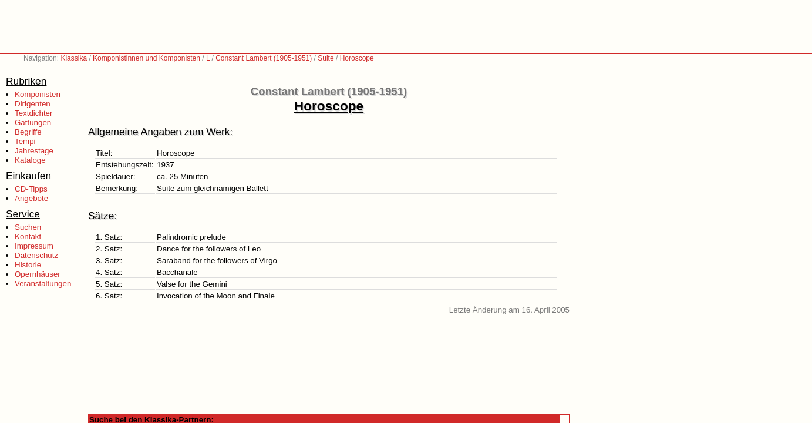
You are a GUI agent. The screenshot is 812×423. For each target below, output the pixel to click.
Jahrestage (34, 150)
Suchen (28, 227)
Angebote (31, 198)
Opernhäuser (37, 274)
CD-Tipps (31, 188)
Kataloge (30, 160)
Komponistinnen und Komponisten (146, 58)
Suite (325, 58)
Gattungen (33, 122)
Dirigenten (32, 103)
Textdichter (33, 113)
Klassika (73, 58)
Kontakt (28, 236)
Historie (28, 264)
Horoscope (357, 58)
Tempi (25, 141)
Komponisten (37, 94)
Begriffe (28, 131)
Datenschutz (36, 255)
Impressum (34, 245)
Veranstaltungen (43, 283)
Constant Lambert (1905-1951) (263, 58)
